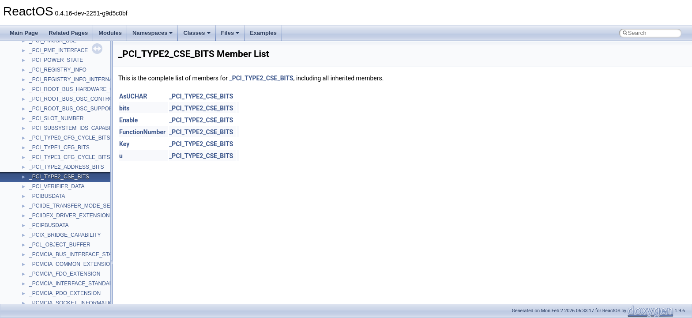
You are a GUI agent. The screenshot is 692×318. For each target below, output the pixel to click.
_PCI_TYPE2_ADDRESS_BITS (66, 167)
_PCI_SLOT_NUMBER (56, 118)
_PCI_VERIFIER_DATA (57, 186)
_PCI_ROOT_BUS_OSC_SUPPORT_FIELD (81, 109)
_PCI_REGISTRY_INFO (57, 70)
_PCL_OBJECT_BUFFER (59, 245)
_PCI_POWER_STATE (56, 60)
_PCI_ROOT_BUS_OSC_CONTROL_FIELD (81, 99)
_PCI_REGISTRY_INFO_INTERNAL (72, 79)
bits (124, 108)
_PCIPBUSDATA (49, 225)
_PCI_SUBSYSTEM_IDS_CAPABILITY (75, 128)
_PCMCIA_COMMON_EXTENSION (71, 264)
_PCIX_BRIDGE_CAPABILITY (65, 235)
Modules (110, 33)
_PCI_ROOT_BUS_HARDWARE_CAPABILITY (84, 89)
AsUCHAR (133, 96)
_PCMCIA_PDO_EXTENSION (65, 293)
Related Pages (68, 33)
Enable (128, 120)
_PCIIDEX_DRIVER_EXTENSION (69, 215)
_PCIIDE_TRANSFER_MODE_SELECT (76, 206)
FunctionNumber (142, 132)
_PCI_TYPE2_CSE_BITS (59, 177)
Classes (196, 33)
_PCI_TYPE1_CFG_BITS (59, 147)
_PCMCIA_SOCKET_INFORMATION (73, 303)
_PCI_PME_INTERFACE (58, 50)
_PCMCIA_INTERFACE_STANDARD (73, 283)
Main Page (24, 33)
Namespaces (152, 33)
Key (124, 144)
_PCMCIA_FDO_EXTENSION (64, 274)
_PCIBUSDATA (47, 196)
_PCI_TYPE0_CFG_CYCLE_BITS (69, 138)
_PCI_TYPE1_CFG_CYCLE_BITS (69, 157)
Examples (263, 33)
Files (230, 33)
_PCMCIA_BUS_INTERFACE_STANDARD (80, 254)
